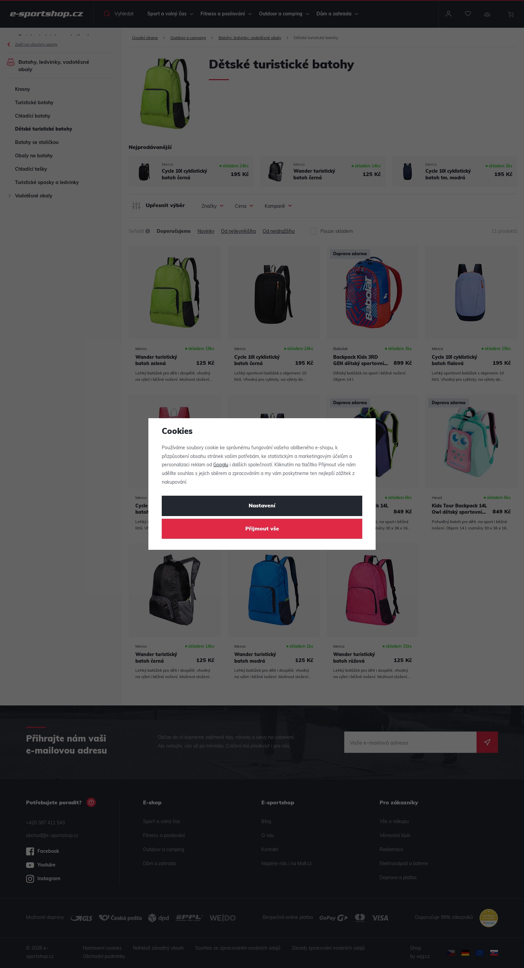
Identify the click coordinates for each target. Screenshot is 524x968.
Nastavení (262, 506)
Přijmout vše (262, 529)
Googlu (220, 465)
